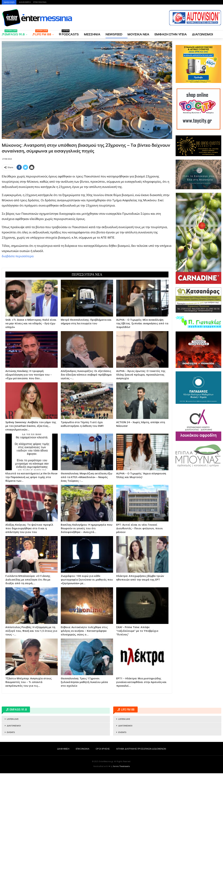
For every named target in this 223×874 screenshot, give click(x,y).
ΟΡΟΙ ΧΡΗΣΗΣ (103, 849)
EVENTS (11, 833)
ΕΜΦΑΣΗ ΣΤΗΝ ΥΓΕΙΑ (171, 34)
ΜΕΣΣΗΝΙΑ (92, 34)
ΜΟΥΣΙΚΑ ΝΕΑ (138, 34)
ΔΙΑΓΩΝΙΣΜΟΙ (202, 34)
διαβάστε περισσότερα (18, 306)
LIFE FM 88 (41, 33)
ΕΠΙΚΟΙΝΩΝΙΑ (40, 2)
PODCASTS (69, 33)
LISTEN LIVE (12, 820)
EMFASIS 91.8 (13, 33)
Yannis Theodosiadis (121, 867)
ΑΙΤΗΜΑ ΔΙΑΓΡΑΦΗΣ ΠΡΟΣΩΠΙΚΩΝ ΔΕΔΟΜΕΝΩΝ (141, 849)
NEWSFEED (114, 34)
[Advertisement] (87, 196)
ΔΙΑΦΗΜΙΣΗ (25, 2)
